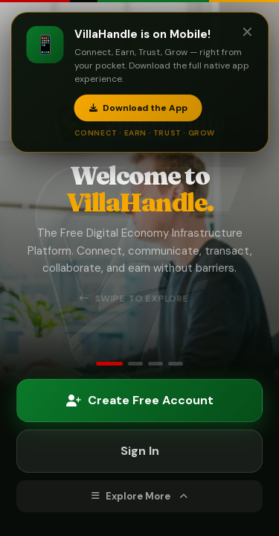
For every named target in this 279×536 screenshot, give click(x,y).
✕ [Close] (246, 32)
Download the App (138, 108)
